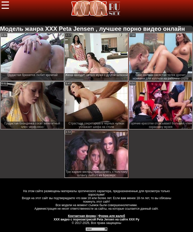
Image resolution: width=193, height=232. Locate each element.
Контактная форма (82, 216)
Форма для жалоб (111, 216)
